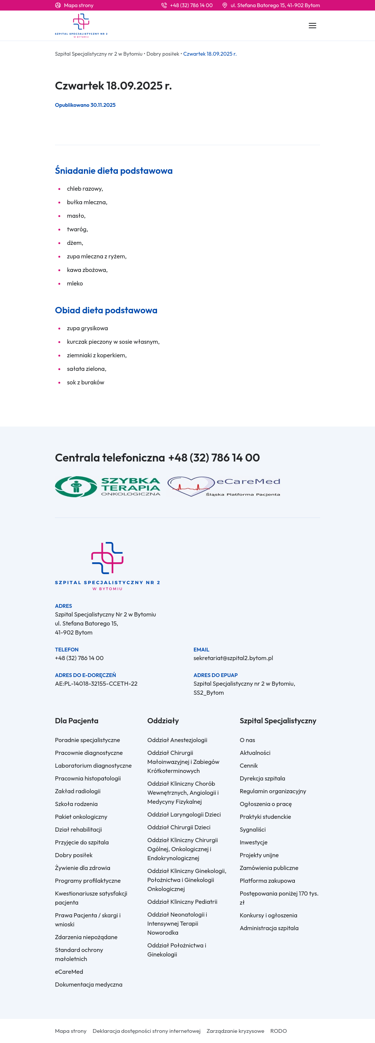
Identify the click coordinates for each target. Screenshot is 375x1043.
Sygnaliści (253, 829)
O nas (247, 740)
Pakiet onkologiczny (81, 816)
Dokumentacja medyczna (88, 984)
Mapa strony (78, 5)
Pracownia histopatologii (88, 778)
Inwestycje (254, 842)
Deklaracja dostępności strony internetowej (147, 1030)
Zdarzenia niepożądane (86, 937)
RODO (278, 1030)
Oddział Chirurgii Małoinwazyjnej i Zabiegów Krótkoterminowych (183, 761)
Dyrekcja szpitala (262, 778)
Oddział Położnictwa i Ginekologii (176, 949)
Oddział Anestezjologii (177, 740)
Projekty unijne (259, 855)
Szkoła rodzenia (76, 804)
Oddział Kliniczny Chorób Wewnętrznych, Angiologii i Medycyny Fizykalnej (183, 792)
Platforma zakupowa (267, 880)
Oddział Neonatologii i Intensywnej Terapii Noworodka (177, 923)
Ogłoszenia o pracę (266, 804)
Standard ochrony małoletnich (79, 954)
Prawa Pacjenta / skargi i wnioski (87, 919)
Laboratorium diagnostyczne (93, 765)
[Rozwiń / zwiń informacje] (312, 25)
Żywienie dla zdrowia (82, 867)
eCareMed (69, 971)
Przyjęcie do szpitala (82, 842)
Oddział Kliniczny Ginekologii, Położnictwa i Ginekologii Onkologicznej (186, 880)
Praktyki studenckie (265, 816)
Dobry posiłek (74, 855)
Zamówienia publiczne (269, 867)
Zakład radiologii (78, 791)
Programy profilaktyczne (88, 880)
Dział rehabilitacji (78, 829)
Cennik (249, 765)
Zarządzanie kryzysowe (235, 1030)
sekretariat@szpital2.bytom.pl (233, 658)
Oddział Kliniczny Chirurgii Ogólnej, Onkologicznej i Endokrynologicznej (182, 849)
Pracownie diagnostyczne (89, 752)
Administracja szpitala (269, 928)
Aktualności (255, 752)
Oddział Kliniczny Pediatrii (182, 901)
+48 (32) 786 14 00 (191, 5)
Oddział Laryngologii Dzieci (184, 814)
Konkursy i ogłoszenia (268, 915)
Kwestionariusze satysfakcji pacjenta (91, 898)
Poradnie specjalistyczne (87, 740)
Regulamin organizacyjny (273, 791)
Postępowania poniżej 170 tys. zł (279, 898)
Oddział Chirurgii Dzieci (178, 827)
